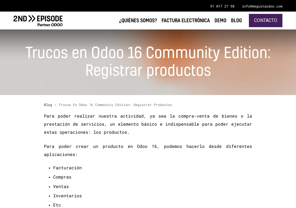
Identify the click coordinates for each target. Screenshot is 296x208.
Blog (48, 104)
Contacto (265, 20)
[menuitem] (236, 20)
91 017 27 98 (222, 6)
